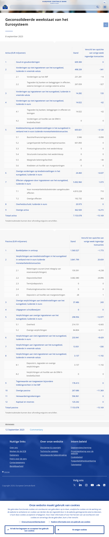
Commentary (36, 429)
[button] (104, 2)
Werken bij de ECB (18, 451)
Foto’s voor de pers (18, 458)
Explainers (14, 455)
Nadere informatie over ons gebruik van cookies (70, 522)
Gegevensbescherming (81, 447)
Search (97, 7)
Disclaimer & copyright (50, 447)
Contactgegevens (17, 462)
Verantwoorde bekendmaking (53, 455)
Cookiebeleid (76, 457)
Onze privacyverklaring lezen (33, 522)
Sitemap (7, 472)
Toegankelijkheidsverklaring (83, 461)
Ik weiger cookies (79, 529)
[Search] (53, 7)
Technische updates (49, 451)
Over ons (14, 447)
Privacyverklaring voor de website (82, 452)
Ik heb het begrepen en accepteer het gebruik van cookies (29, 529)
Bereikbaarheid (16, 466)
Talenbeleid (76, 464)
